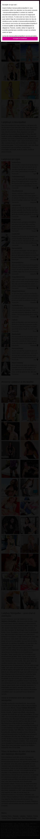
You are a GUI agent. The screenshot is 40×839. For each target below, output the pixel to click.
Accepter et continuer (20, 38)
